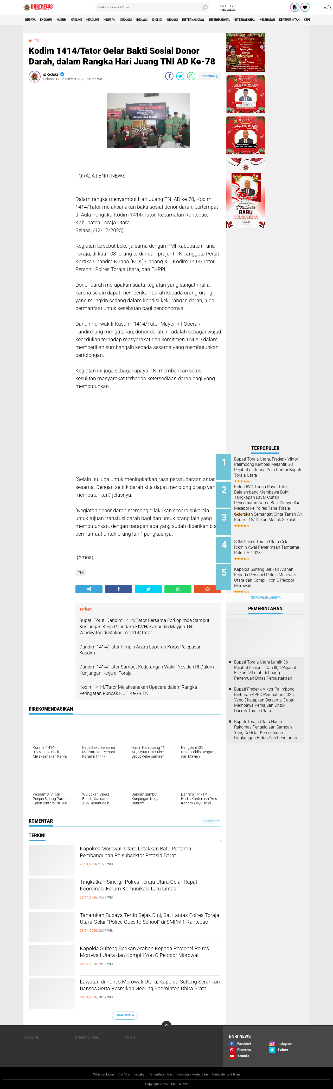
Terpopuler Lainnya (265, 589)
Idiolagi (169, 20)
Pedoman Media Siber (194, 1074)
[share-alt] (89, 589)
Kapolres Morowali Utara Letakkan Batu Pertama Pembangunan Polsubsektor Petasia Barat (146, 858)
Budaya (32, 20)
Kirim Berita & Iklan (231, 1074)
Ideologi (150, 20)
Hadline (88, 20)
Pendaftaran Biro (160, 1074)
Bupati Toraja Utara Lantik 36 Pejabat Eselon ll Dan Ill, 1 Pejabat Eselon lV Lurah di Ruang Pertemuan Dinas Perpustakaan (265, 661)
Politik (130, 1037)
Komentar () (210, 76)
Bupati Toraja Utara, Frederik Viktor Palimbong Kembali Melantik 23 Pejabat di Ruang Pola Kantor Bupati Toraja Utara (272, 470)
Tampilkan (211, 820)
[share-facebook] (169, 76)
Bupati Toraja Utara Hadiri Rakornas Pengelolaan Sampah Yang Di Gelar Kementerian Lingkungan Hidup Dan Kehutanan (265, 721)
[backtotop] (166, 1026)
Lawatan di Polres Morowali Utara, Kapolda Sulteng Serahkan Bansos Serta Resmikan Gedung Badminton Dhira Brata (143, 991)
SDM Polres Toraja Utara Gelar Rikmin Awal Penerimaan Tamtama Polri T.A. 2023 (272, 543)
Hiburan (130, 20)
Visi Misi (119, 1074)
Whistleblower (98, 1074)
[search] (152, 7)
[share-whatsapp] (191, 76)
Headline (109, 20)
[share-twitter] (180, 76)
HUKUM (70, 20)
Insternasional (233, 20)
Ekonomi (51, 20)
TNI (37, 40)
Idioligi (188, 20)
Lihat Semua (125, 1015)
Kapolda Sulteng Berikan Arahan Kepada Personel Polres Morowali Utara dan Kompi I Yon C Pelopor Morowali (145, 957)
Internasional (265, 20)
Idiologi (206, 20)
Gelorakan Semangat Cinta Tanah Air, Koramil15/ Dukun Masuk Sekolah (271, 517)
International (296, 20)
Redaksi (136, 1074)
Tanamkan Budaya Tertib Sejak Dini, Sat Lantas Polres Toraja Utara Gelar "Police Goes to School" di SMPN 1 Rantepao (148, 924)
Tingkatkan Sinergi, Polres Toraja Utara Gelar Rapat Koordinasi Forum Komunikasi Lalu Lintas (145, 891)
